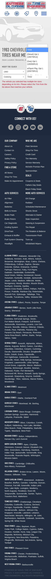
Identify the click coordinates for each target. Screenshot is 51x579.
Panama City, (31, 330)
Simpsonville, (10, 494)
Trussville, (9, 297)
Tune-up (29, 239)
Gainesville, (24, 357)
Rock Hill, (32, 491)
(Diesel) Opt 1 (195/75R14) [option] (33, 55)
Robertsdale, (37, 291)
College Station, (22, 529)
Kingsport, (9, 513)
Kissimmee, (21, 324)
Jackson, (22, 510)
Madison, (22, 281)
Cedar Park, (10, 529)
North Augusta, (11, 491)
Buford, (23, 346)
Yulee (13, 338)
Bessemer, (9, 261)
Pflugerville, (9, 540)
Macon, (30, 365)
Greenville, (25, 485)
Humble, (16, 532)
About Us (9, 146)
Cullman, (20, 264)
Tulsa (23, 474)
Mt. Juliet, (38, 515)
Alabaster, (23, 256)
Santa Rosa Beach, (13, 335)
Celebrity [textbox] (7, 77)
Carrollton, (38, 346)
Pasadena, (34, 537)
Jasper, (8, 281)
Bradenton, (22, 316)
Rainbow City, (26, 291)
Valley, (27, 297)
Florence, (17, 270)
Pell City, (41, 289)
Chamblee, (9, 349)
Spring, (39, 540)
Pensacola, (27, 332)
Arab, (25, 259)
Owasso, (8, 474)
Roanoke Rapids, (22, 455)
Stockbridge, (10, 379)
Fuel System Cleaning (14, 239)
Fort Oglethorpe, (11, 357)
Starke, (32, 335)
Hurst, (23, 532)
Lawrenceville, (20, 362)
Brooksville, (33, 316)
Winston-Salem (11, 458)
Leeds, (14, 281)
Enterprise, (25, 267)
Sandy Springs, (39, 373)
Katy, (28, 532)
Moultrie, (28, 368)
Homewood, (29, 275)
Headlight (9, 244)
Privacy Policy (10, 163)
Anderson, (39, 480)
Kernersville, (32, 453)
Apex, (26, 444)
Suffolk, (41, 556)
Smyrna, (29, 376)
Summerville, (21, 494)
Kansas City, (10, 439)
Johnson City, (32, 510)
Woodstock (9, 382)
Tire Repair (30, 227)
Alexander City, (34, 256)
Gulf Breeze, (35, 321)
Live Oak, (39, 324)
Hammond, (33, 414)
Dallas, (41, 529)
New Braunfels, (22, 537)
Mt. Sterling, (34, 403)
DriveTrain (9, 231)
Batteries (8, 207)
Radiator (29, 203)
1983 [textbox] (6, 72)
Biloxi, (23, 423)
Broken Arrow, (26, 472)
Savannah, (9, 376)
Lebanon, (35, 513)
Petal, (19, 428)
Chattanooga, (26, 502)
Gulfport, (8, 425)
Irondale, (27, 278)
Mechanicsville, (11, 556)
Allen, (18, 526)
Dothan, (16, 267)
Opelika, (25, 286)
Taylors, (38, 494)
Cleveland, (36, 502)
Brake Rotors (10, 219)
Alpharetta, (30, 343)
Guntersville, (30, 272)
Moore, (43, 472)
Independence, (31, 436)
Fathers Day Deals (33, 185)
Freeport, (25, 321)
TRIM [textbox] (29, 77)
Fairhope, (9, 270)
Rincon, (21, 373)
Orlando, (40, 327)
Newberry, (34, 488)
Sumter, (31, 494)
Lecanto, (30, 324)
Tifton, (18, 379)
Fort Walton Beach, (13, 321)
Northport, (9, 286)
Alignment (9, 203)
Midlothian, (22, 556)
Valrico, (8, 338)
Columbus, (19, 349)
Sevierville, (40, 518)
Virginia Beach (11, 559)
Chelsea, (41, 261)
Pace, (14, 330)
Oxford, (26, 289)
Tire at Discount (33, 570)
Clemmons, (9, 447)
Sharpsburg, (19, 376)
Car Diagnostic (11, 223)
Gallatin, (35, 507)
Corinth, (39, 423)
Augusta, (15, 346)
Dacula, (8, 352)
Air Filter (8, 198)
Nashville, (21, 518)
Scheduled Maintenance (36, 207)
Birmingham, (19, 261)
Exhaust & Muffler (12, 235)
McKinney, (17, 535)
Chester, (21, 554)
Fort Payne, (32, 270)
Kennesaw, (37, 360)
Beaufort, (8, 483)
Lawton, (35, 472)
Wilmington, (36, 455)
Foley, (24, 270)
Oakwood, (9, 371)
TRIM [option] (29, 50)
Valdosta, (26, 379)
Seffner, (25, 335)
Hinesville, (9, 360)
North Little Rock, (34, 308)
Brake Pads (9, 215)
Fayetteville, (29, 354)
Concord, (19, 447)
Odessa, (24, 327)
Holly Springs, (26, 360)
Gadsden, (9, 272)
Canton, (30, 346)
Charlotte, (34, 444)
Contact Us (9, 150)
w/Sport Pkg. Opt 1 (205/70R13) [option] (35, 69)
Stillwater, (17, 474)
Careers (8, 154)
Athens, (31, 259)
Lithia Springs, (33, 362)
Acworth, (21, 343)
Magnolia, (9, 535)
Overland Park (30, 398)
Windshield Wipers (33, 244)
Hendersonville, (11, 510)
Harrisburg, (26, 450)
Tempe (43, 302)
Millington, (29, 515)
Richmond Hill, (11, 373)
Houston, (8, 532)
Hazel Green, (10, 275)
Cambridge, (20, 464)
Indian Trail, (9, 453)
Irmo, (7, 488)
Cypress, (33, 529)
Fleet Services (32, 146)
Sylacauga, (21, 294)
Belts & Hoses (11, 211)
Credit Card (30, 154)
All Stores (9, 173)
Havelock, (35, 450)
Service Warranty (33, 163)
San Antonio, (30, 540)
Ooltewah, (30, 518)
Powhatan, (32, 556)
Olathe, (21, 398)
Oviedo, (8, 330)
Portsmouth (21, 466)
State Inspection (32, 219)
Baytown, (26, 526)
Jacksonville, (37, 278)
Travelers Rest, (11, 496)
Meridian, (37, 425)
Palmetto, (21, 330)
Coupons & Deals (33, 181)
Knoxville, (18, 513)
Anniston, (18, 259)
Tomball (8, 543)
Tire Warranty (31, 158)
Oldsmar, (32, 327)
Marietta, (8, 368)
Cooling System (11, 227)
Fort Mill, (17, 485)
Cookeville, (18, 504)
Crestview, (9, 319)
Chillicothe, (30, 464)
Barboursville (27, 565)
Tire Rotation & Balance (36, 231)
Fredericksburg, (32, 554)
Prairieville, (18, 417)
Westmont (22, 387)
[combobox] (14, 72)
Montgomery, (10, 283)
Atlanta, (8, 346)
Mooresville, (10, 455)
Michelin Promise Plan (35, 167)
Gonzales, (24, 414)
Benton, (23, 308)
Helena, (19, 275)
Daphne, (28, 264)
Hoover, (38, 275)
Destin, (33, 319)
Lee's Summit (21, 439)
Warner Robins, (36, 379)
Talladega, (31, 294)
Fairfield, (34, 267)
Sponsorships (31, 171)
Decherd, (36, 504)
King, (40, 453)
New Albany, (10, 466)
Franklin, (27, 507)
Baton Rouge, (25, 412)
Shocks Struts (31, 211)
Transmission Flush (34, 235)
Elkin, (7, 450)
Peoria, (28, 302)
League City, (36, 532)
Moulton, (26, 283)
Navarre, (8, 327)
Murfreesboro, (10, 518)
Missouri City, (28, 535)
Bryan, (33, 526)
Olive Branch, (10, 428)
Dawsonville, (17, 352)
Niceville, (16, 327)
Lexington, (24, 488)
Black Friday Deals (33, 189)
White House (19, 521)
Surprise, (35, 302)
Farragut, (8, 507)
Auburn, (38, 259)
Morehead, (23, 403)
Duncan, (41, 483)
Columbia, (33, 483)
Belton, (22, 436)
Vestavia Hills (36, 297)
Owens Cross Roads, (14, 289)
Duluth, (14, 354)
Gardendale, (18, 272)
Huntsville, (18, 278)
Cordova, (28, 504)
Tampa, (39, 335)
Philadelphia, (27, 428)
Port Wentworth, (27, 371)
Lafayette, (9, 417)
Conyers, (28, 349)
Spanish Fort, (10, 294)
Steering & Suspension (35, 223)
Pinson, (8, 291)
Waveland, (16, 431)
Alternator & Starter (34, 215)
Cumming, (37, 349)
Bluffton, (16, 483)
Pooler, (17, 371)
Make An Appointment (14, 181)
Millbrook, (30, 281)
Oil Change (30, 198)
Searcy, (8, 311)
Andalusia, (9, 259)
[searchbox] (37, 45)
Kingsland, (9, 362)
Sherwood (16, 311)
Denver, (26, 447)
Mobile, (38, 281)
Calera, (34, 261)
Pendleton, (22, 491)
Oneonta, (18, 286)
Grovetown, (34, 357)
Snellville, (37, 376)
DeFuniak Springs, (22, 319)
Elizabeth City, (37, 447)
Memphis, (20, 515)
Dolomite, (9, 267)
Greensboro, (15, 450)
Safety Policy (10, 158)
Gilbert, (21, 302)
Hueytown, (9, 278)
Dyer (20, 393)
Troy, (38, 294)
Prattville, (15, 291)
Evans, (21, 354)
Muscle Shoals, (37, 283)
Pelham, (33, 289)
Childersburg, (10, 264)
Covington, (36, 412)
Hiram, (17, 360)
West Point (25, 431)
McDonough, (18, 368)
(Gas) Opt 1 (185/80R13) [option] (32, 62)
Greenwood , (29, 480)
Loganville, (21, 365)
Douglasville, (36, 352)
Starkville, (38, 428)
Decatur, (36, 264)
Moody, (19, 283)
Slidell (26, 417)
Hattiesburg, (18, 425)
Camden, (24, 483)
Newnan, (36, 368)
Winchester (9, 406)
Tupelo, (8, 431)
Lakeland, (27, 513)
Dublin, (8, 354)
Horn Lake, (28, 425)
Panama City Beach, (13, 332)
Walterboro (22, 496)
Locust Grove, (10, 365)
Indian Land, (36, 485)
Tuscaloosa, (19, 297)
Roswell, (28, 373)
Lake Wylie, (14, 488)
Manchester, (10, 515)
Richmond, (19, 540)
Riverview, (37, 332)
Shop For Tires (11, 177)
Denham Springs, (12, 414)
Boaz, (28, 261)
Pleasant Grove (22, 548)
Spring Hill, (9, 521)
